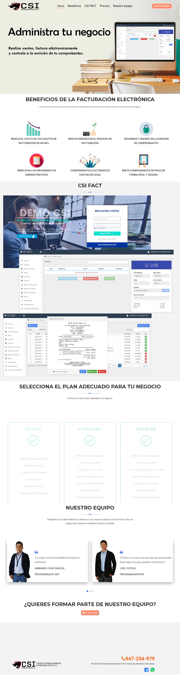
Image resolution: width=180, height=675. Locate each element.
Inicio (60, 6)
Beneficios (74, 6)
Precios (105, 6)
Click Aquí (90, 612)
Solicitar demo (162, 6)
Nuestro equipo (122, 6)
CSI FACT (90, 6)
